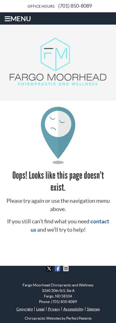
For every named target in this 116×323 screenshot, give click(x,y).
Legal (40, 309)
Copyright (24, 309)
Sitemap (93, 309)
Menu (18, 18)
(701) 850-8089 (75, 6)
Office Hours (41, 6)
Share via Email (66, 268)
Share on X (49, 268)
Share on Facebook (58, 268)
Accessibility (73, 309)
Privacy (54, 309)
